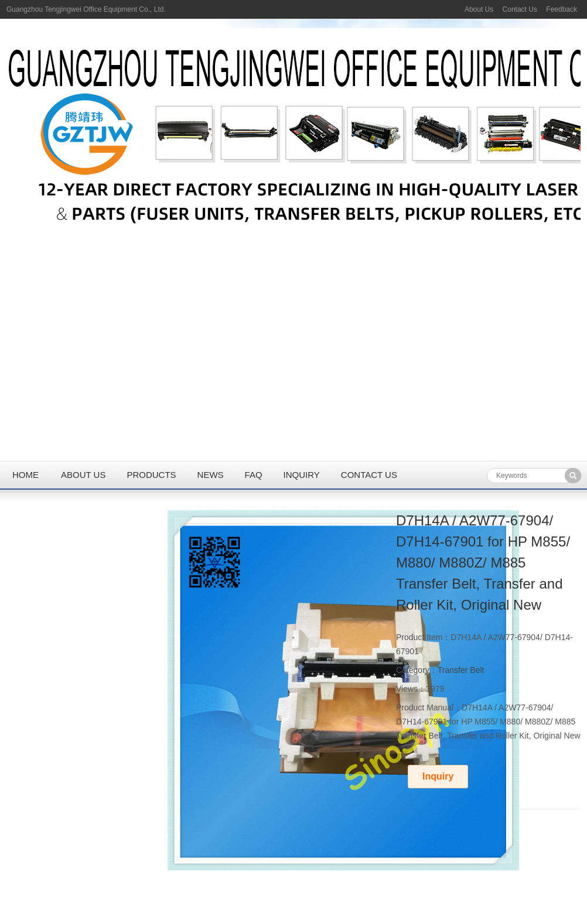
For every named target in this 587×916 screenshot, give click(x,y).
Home (25, 475)
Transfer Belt (461, 670)
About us (83, 475)
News (210, 475)
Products (151, 475)
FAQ (253, 475)
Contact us (369, 475)
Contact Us (520, 9)
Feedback (561, 9)
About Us (479, 9)
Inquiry (302, 475)
